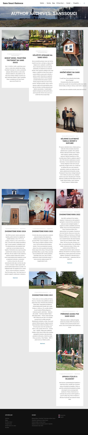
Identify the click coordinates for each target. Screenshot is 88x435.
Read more (15, 277)
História (7, 418)
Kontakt (7, 427)
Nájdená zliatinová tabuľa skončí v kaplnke (70, 141)
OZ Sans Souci (8, 422)
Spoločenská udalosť (15, 55)
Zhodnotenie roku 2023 (42, 231)
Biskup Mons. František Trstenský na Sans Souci (15, 60)
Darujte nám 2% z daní (10, 425)
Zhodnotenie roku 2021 (42, 295)
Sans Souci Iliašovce (10, 3)
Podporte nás (8, 424)
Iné (38, 52)
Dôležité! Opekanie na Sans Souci (40, 420)
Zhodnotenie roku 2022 (69, 214)
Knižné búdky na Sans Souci (38, 422)
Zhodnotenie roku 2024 (15, 231)
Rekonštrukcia (22, 228)
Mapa (6, 420)
